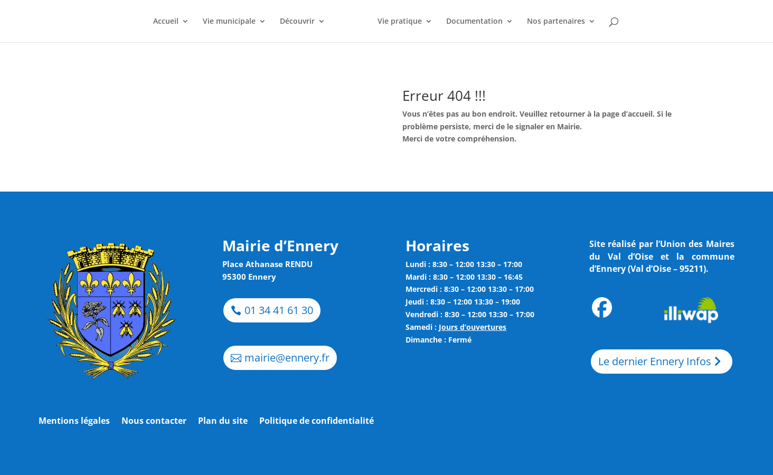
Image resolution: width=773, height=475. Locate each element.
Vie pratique (400, 21)
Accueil (165, 21)
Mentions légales (74, 421)
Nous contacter (153, 421)
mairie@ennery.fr (286, 357)
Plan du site (223, 421)
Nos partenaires (556, 21)
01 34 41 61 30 (278, 310)
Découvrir (297, 21)
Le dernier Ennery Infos (654, 361)
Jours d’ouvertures (472, 327)
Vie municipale (229, 21)
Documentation (474, 21)
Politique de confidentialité (316, 421)
